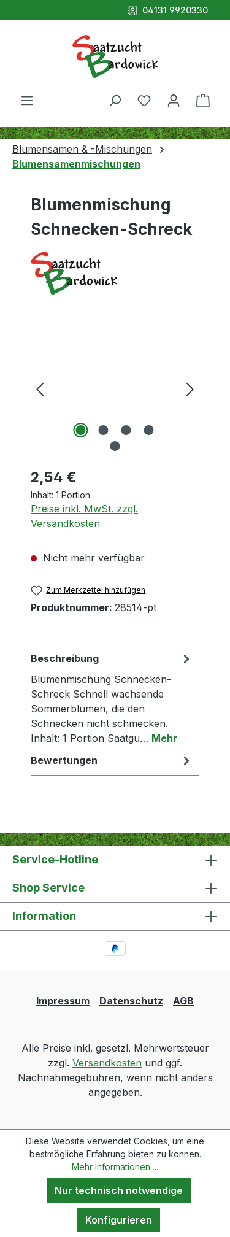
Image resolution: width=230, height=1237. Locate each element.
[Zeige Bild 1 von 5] (81, 430)
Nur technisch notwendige (119, 1190)
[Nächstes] (190, 388)
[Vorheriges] (40, 388)
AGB (183, 1001)
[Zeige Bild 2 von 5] (104, 430)
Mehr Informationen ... (115, 1167)
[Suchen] (114, 100)
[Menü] (27, 100)
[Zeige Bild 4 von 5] (149, 430)
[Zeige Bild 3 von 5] (126, 430)
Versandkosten (107, 1063)
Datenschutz (131, 1001)
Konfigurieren (118, 1220)
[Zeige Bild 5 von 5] (115, 446)
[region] (115, 388)
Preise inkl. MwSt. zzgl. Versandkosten (84, 516)
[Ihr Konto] (173, 100)
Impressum (63, 1001)
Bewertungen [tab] (112, 760)
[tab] (112, 698)
